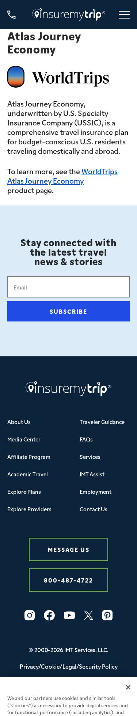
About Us (19, 421)
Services (90, 456)
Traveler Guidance (102, 421)
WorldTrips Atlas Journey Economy (62, 175)
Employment (95, 491)
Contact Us (93, 509)
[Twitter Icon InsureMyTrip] (88, 615)
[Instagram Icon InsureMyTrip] (29, 615)
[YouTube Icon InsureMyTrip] (69, 615)
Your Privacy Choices (68, 686)
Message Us (69, 549)
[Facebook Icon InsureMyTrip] (49, 615)
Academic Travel (27, 474)
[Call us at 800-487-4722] (11, 15)
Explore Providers (29, 509)
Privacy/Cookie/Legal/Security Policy (69, 666)
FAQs (86, 439)
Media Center (24, 439)
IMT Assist (92, 474)
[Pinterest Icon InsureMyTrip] (107, 615)
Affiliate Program (28, 456)
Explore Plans (24, 491)
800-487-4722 (68, 580)
